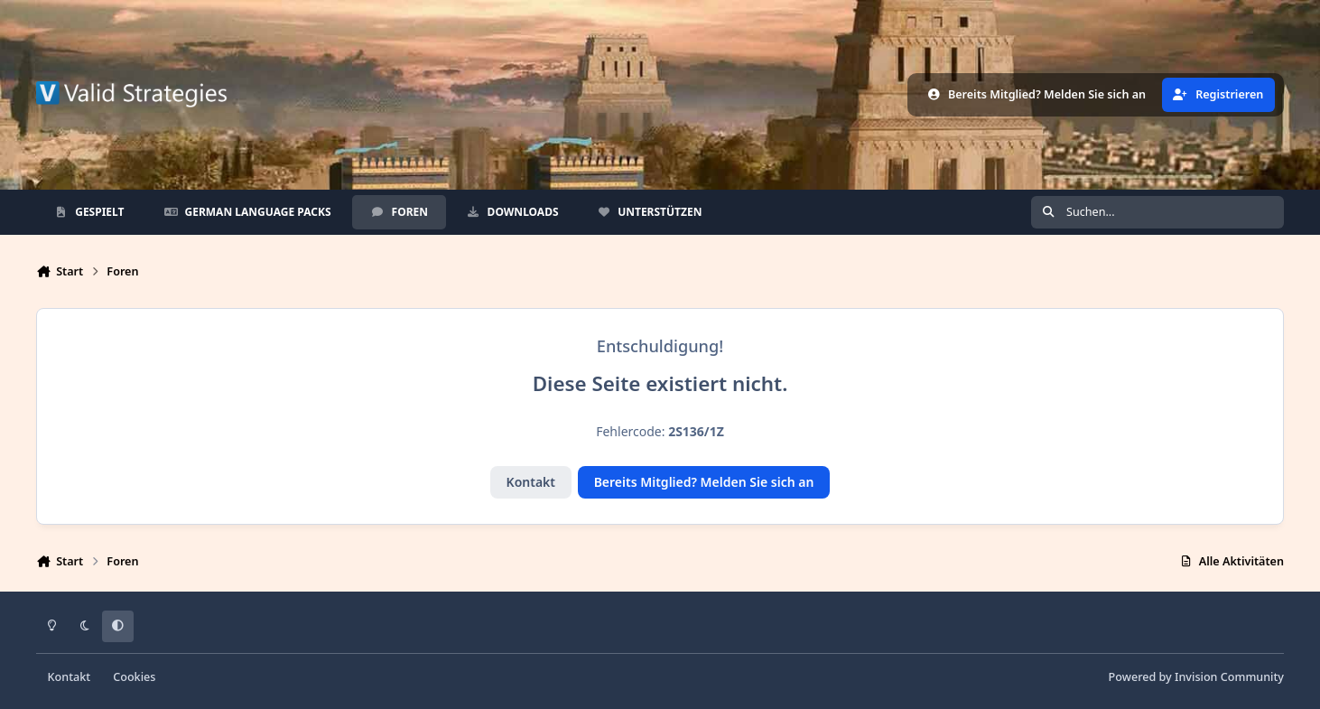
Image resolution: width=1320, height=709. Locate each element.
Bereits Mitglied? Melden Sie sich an (704, 481)
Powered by (1196, 677)
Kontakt (531, 481)
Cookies (134, 677)
